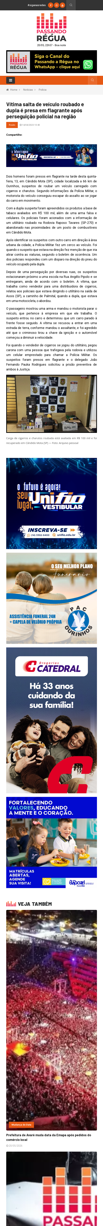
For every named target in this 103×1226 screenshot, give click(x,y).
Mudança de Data (21, 1124)
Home (13, 89)
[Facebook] (51, 5)
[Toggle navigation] (10, 80)
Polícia (42, 89)
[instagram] (56, 5)
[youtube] (62, 5)
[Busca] (71, 5)
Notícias (28, 89)
